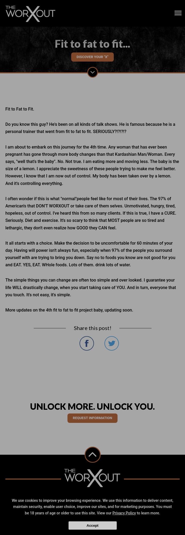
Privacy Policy (124, 513)
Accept (92, 525)
